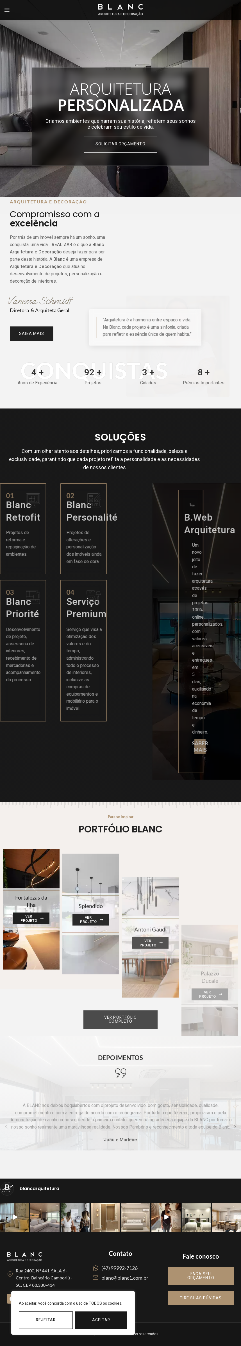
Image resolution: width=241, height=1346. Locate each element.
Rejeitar (46, 1320)
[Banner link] (31, 988)
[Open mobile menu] (7, 9)
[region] (73, 1313)
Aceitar (101, 1320)
